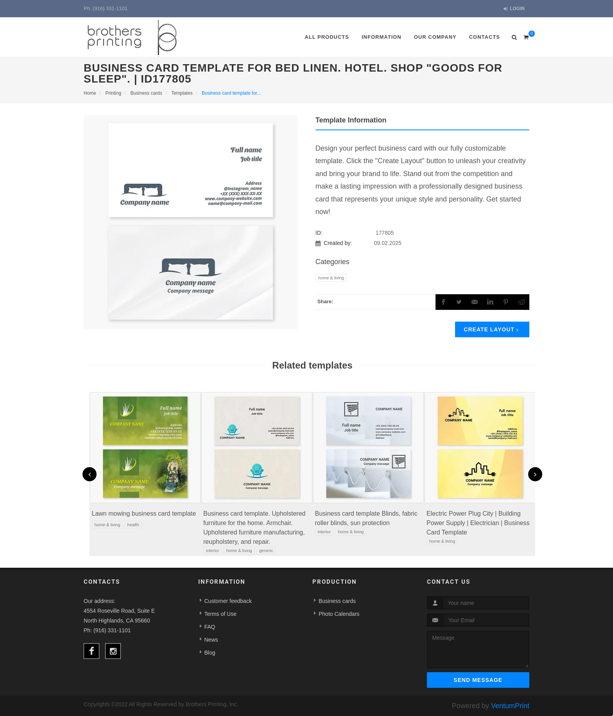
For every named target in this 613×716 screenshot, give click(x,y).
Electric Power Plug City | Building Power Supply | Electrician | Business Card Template (478, 523)
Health (133, 524)
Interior (212, 550)
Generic (266, 550)
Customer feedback (228, 601)
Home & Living (331, 277)
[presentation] (89, 474)
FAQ (209, 627)
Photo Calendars (339, 614)
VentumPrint (510, 706)
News (211, 640)
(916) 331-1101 (110, 8)
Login (514, 8)
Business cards (337, 601)
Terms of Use (220, 614)
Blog (209, 652)
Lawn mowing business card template (144, 513)
